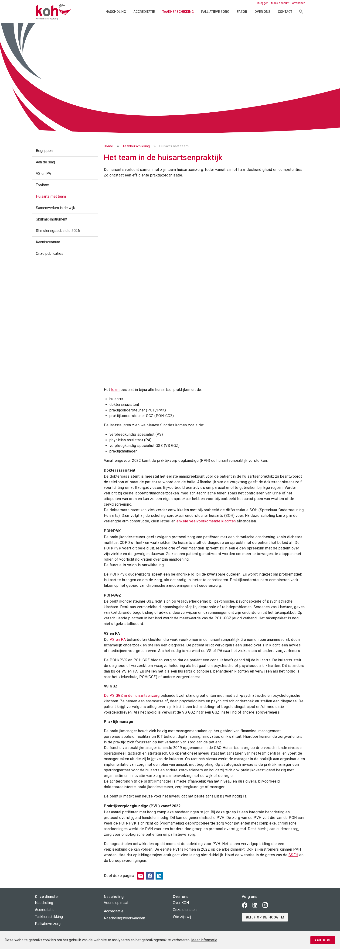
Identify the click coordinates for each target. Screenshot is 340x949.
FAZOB (242, 12)
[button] (265, 917)
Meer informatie (204, 940)
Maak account (280, 3)
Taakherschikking (178, 12)
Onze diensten (185, 910)
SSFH (293, 855)
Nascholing (115, 12)
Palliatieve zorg (215, 12)
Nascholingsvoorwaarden (124, 918)
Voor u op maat (116, 903)
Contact (285, 12)
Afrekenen (298, 3)
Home (108, 146)
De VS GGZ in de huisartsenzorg (132, 695)
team (115, 389)
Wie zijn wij (182, 916)
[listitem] (65, 150)
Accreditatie (144, 12)
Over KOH (181, 903)
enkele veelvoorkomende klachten (206, 521)
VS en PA (118, 639)
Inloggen (263, 3)
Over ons (262, 12)
